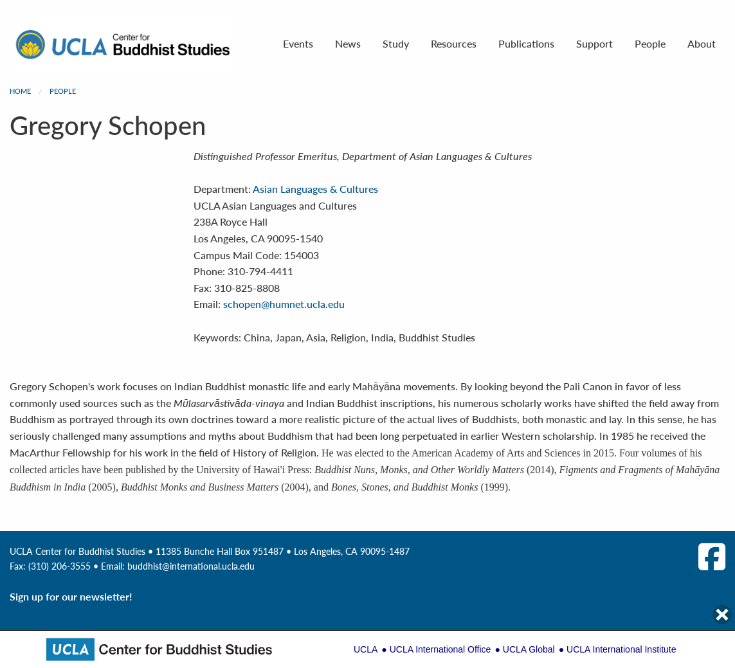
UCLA (365, 649)
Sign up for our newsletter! (71, 596)
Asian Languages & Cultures (315, 188)
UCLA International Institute (621, 649)
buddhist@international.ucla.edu (191, 565)
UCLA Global (529, 649)
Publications (526, 43)
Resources (453, 43)
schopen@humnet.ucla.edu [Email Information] (284, 303)
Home (20, 91)
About (701, 43)
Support (594, 43)
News (348, 43)
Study (396, 43)
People (650, 43)
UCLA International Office (440, 649)
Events (298, 43)
